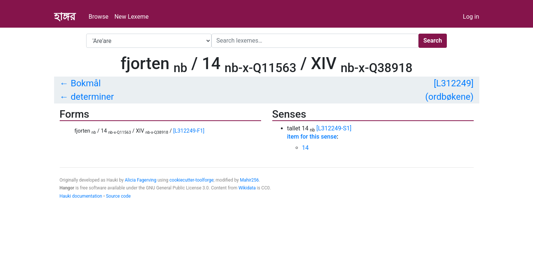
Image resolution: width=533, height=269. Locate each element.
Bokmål (85, 83)
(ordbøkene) (449, 97)
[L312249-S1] (333, 128)
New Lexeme (132, 16)
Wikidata (246, 188)
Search (432, 40)
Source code (118, 196)
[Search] (314, 41)
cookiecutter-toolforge (191, 180)
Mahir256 (249, 180)
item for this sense (312, 136)
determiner (92, 97)
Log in (471, 16)
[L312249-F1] (188, 131)
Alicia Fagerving (141, 180)
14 (305, 147)
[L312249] (454, 83)
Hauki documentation (81, 196)
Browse (99, 16)
